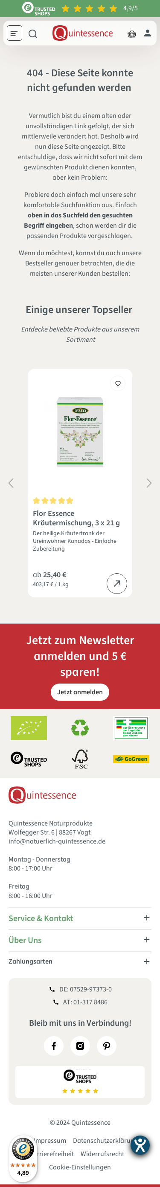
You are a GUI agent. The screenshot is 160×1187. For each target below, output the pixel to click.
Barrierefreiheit (51, 1154)
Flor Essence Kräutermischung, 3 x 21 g (76, 518)
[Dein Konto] (147, 33)
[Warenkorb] (132, 33)
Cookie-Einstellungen (80, 1167)
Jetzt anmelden (80, 692)
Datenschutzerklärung (105, 1140)
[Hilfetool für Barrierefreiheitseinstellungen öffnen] (140, 1145)
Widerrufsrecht (102, 1154)
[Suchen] (33, 33)
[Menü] (17, 34)
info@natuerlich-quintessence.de (57, 841)
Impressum (50, 1140)
